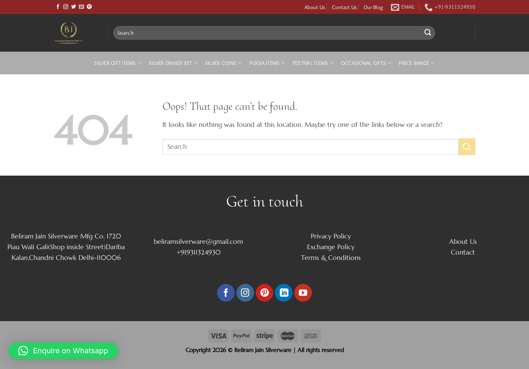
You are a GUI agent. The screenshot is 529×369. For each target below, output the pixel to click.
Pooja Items (267, 63)
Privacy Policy (331, 236)
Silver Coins (223, 63)
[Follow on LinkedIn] (284, 293)
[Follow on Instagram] (65, 7)
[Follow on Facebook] (57, 7)
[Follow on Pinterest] (89, 7)
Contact (463, 252)
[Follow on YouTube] (303, 293)
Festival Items (313, 63)
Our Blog (373, 7)
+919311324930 (198, 252)
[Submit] (428, 33)
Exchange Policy (331, 247)
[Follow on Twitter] (73, 7)
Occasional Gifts (366, 63)
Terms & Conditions (331, 257)
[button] (63, 351)
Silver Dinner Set (173, 63)
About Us (315, 7)
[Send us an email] (81, 7)
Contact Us (344, 7)
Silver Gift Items (117, 63)
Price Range (416, 63)
